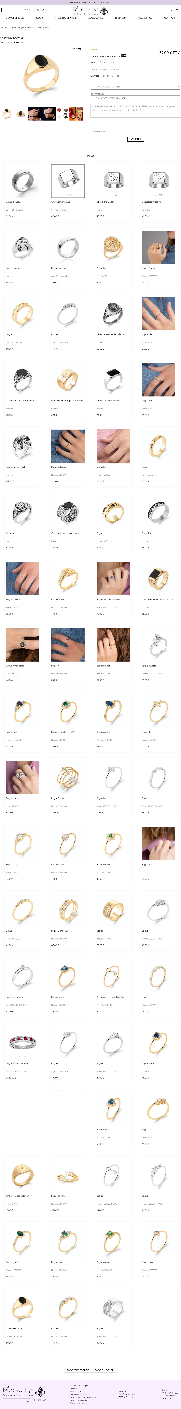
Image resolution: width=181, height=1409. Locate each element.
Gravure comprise (58, 210)
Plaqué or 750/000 (149, 276)
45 (9, 680)
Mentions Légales (77, 1403)
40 (55, 216)
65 (145, 282)
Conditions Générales (78, 1400)
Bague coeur (103, 1129)
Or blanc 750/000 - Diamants (18, 1071)
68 (100, 348)
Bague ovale (12, 732)
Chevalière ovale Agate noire (20, 400)
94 (100, 415)
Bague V (55, 665)
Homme (9, 276)
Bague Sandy (148, 268)
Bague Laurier (103, 665)
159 (10, 481)
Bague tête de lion (14, 268)
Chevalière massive (60, 201)
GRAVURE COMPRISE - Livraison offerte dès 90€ (90, 2)
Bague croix (147, 1262)
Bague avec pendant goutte (110, 997)
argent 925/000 (12, 806)
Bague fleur (102, 268)
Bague (9, 334)
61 (9, 1210)
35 (55, 348)
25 (55, 282)
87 (10, 547)
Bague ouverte (13, 599)
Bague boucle (12, 798)
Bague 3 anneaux (59, 798)
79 (100, 945)
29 (9, 216)
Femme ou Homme (14, 1336)
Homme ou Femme (14, 342)
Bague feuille (148, 400)
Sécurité (73, 1388)
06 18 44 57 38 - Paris (170, 1393)
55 (145, 481)
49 (145, 415)
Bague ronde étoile (15, 665)
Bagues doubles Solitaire (108, 599)
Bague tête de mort (15, 467)
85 (145, 547)
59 (100, 282)
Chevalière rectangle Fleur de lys (67, 400)
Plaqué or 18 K (102, 276)
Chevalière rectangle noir (109, 400)
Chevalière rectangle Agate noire (157, 599)
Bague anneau (13, 201)
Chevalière (11, 533)
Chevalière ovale (11, 37)
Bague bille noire (59, 467)
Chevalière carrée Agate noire (65, 533)
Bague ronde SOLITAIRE (63, 732)
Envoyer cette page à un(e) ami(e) (104, 69)
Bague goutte (103, 732)
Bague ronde (57, 864)
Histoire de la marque (79, 1385)
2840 (11, 1077)
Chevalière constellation (17, 1196)
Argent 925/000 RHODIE (61, 342)
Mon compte (75, 1391)
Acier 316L (100, 210)
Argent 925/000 (103, 475)
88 (9, 415)
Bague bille (147, 334)
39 (54, 481)
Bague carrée (103, 864)
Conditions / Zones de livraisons (83, 1397)
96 (100, 614)
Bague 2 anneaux (14, 997)
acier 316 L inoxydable (15, 210)
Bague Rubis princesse (17, 1063)
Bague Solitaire (149, 864)
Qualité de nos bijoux (78, 1394)
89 (9, 282)
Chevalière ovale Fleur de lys (110, 334)
